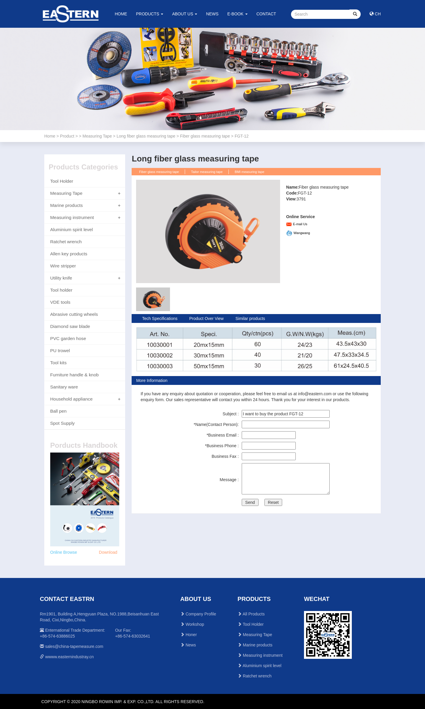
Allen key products (68, 253)
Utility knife (61, 277)
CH (375, 14)
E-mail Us (300, 224)
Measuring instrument (72, 217)
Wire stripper (63, 265)
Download (108, 552)
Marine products (66, 205)
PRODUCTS (149, 14)
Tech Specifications (159, 318)
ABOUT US (184, 14)
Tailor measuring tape (207, 172)
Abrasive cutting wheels (74, 314)
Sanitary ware (64, 386)
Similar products (250, 318)
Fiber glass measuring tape (159, 172)
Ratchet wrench (66, 241)
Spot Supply (62, 423)
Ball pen (58, 411)
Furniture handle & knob (74, 374)
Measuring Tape (66, 193)
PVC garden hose (68, 338)
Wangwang (302, 233)
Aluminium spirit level (71, 229)
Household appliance (71, 398)
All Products (254, 614)
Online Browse (63, 552)
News (191, 645)
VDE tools (60, 302)
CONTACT (266, 14)
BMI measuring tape (249, 172)
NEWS (212, 14)
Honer (191, 634)
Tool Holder (61, 181)
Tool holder (61, 290)
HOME (121, 14)
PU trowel (60, 350)
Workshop (195, 624)
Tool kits (58, 362)
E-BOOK (237, 14)
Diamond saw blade (70, 326)
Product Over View (206, 318)
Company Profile (201, 614)
